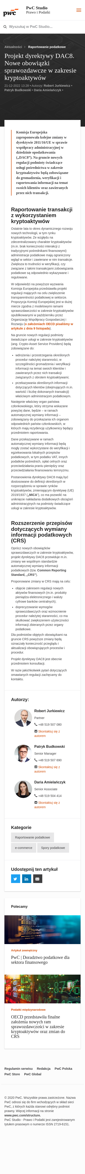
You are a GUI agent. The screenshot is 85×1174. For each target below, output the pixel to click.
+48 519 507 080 (48, 724)
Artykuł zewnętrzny (24, 950)
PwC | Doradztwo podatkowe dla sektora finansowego (40, 960)
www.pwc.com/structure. (22, 1115)
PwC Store (12, 1074)
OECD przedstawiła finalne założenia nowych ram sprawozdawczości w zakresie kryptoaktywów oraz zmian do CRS (38, 1026)
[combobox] (33, 27)
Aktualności (13, 47)
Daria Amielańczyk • (48, 90)
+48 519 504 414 (48, 796)
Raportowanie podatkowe (47, 47)
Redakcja (43, 1068)
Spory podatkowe (53, 848)
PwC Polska (63, 1068)
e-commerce (23, 848)
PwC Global (32, 1074)
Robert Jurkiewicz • (58, 85)
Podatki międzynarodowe (28, 1009)
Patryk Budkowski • (18, 90)
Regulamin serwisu (18, 1068)
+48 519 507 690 (48, 760)
